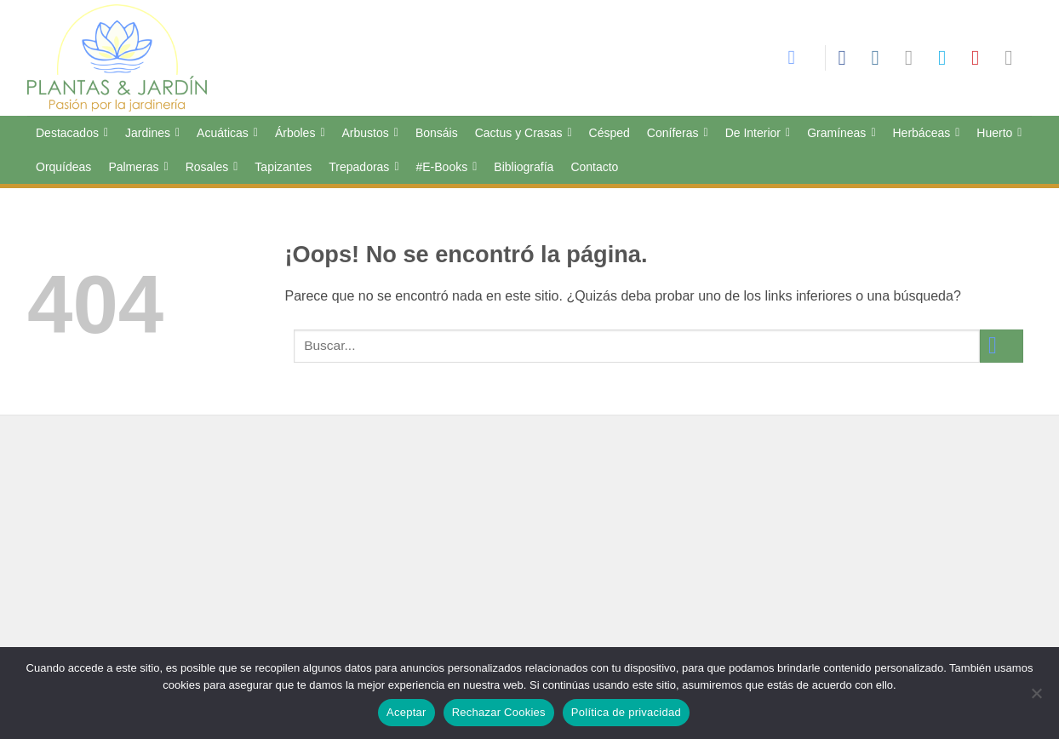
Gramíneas (841, 133)
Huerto (999, 133)
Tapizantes (283, 167)
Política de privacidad (626, 712)
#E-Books (447, 167)
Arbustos (370, 133)
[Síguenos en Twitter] (948, 57)
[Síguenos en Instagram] (882, 57)
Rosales (212, 167)
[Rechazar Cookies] (1036, 698)
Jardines (152, 133)
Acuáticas (227, 133)
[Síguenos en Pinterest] (981, 57)
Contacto (594, 167)
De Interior (757, 133)
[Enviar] (1001, 346)
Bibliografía (523, 167)
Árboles (300, 133)
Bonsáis (436, 133)
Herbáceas (926, 133)
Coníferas (677, 133)
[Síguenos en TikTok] (915, 57)
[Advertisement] (529, 560)
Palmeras (138, 167)
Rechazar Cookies (499, 712)
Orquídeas (63, 167)
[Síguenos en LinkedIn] (1015, 57)
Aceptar (406, 712)
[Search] (799, 57)
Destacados (72, 133)
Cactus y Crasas (523, 133)
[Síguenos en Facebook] (848, 57)
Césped (609, 133)
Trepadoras (363, 167)
